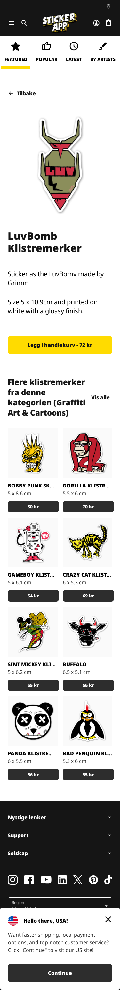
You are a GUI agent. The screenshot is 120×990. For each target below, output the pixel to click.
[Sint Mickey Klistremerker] (33, 632)
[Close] (108, 919)
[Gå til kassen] (108, 23)
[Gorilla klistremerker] (88, 453)
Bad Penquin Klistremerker (88, 753)
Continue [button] (60, 973)
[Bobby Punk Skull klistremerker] (33, 453)
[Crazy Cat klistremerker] (88, 542)
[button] (60, 345)
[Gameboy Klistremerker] (33, 542)
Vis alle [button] (102, 397)
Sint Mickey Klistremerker (33, 664)
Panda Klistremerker (33, 753)
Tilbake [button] (22, 93)
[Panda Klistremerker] (33, 721)
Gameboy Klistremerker (33, 574)
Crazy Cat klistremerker (88, 574)
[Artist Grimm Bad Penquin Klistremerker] (88, 721)
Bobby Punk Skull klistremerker (33, 485)
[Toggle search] (23, 23)
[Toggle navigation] (11, 23)
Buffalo (75, 664)
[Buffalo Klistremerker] (88, 632)
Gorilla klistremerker (88, 485)
